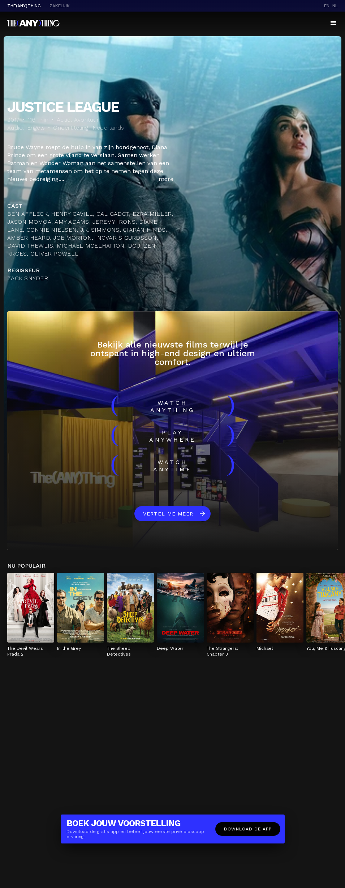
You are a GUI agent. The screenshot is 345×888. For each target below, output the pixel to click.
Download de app (248, 829)
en (326, 5)
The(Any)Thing (24, 5)
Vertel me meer (168, 514)
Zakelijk (59, 5)
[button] (333, 23)
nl (335, 5)
